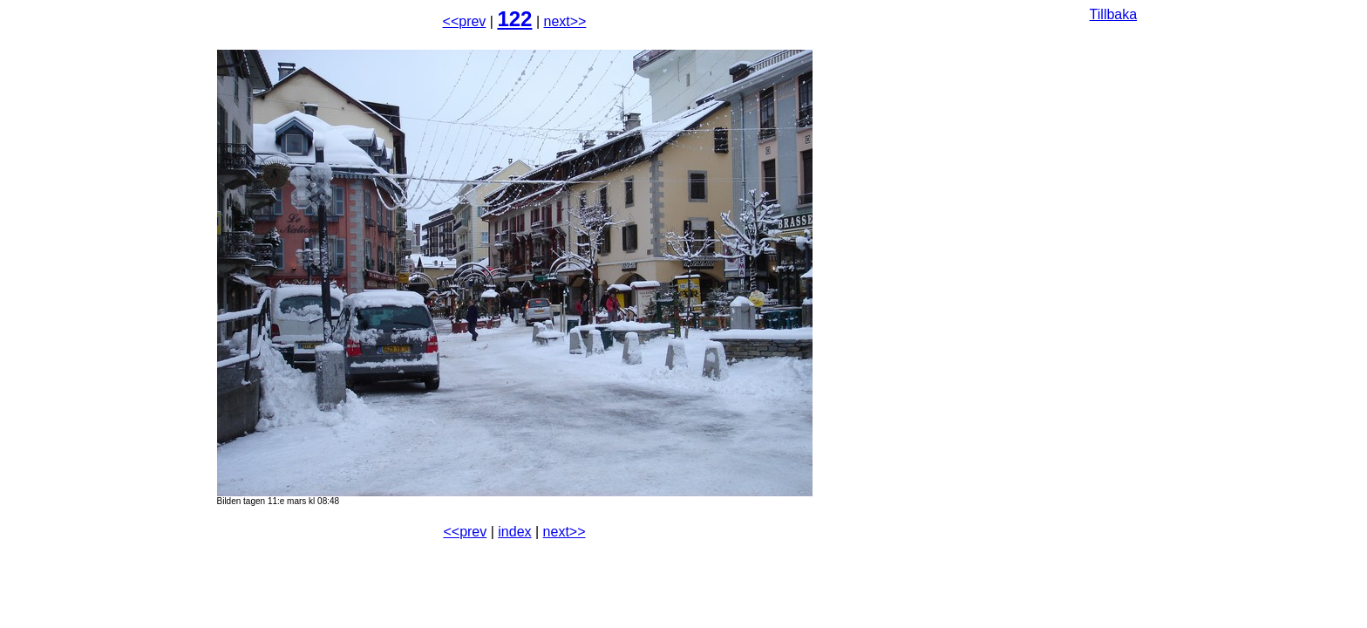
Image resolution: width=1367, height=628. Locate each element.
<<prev (464, 21)
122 (514, 19)
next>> (565, 21)
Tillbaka (1114, 14)
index (514, 531)
